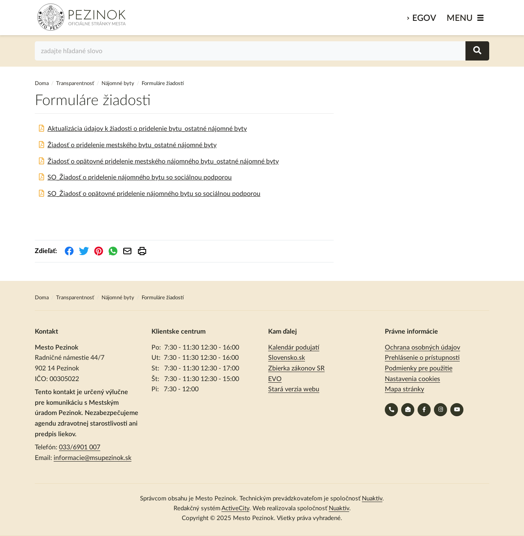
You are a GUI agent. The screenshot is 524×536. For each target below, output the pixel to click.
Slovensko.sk (286, 357)
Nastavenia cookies (412, 379)
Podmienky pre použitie (418, 368)
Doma (42, 83)
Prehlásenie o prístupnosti (422, 357)
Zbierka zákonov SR (296, 368)
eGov (424, 18)
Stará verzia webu (293, 389)
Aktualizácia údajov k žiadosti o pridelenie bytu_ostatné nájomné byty (147, 129)
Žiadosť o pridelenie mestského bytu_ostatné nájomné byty (132, 145)
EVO (275, 379)
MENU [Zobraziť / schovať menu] (460, 18)
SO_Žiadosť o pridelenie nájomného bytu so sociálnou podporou (139, 177)
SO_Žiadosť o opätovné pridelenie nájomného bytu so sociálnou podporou (153, 194)
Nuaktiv (372, 499)
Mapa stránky (404, 389)
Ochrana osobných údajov (422, 347)
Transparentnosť (75, 83)
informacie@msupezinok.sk (92, 458)
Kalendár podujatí (293, 347)
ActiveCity (235, 508)
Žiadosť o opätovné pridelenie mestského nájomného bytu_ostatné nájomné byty (163, 161)
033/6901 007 (79, 447)
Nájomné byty (118, 83)
